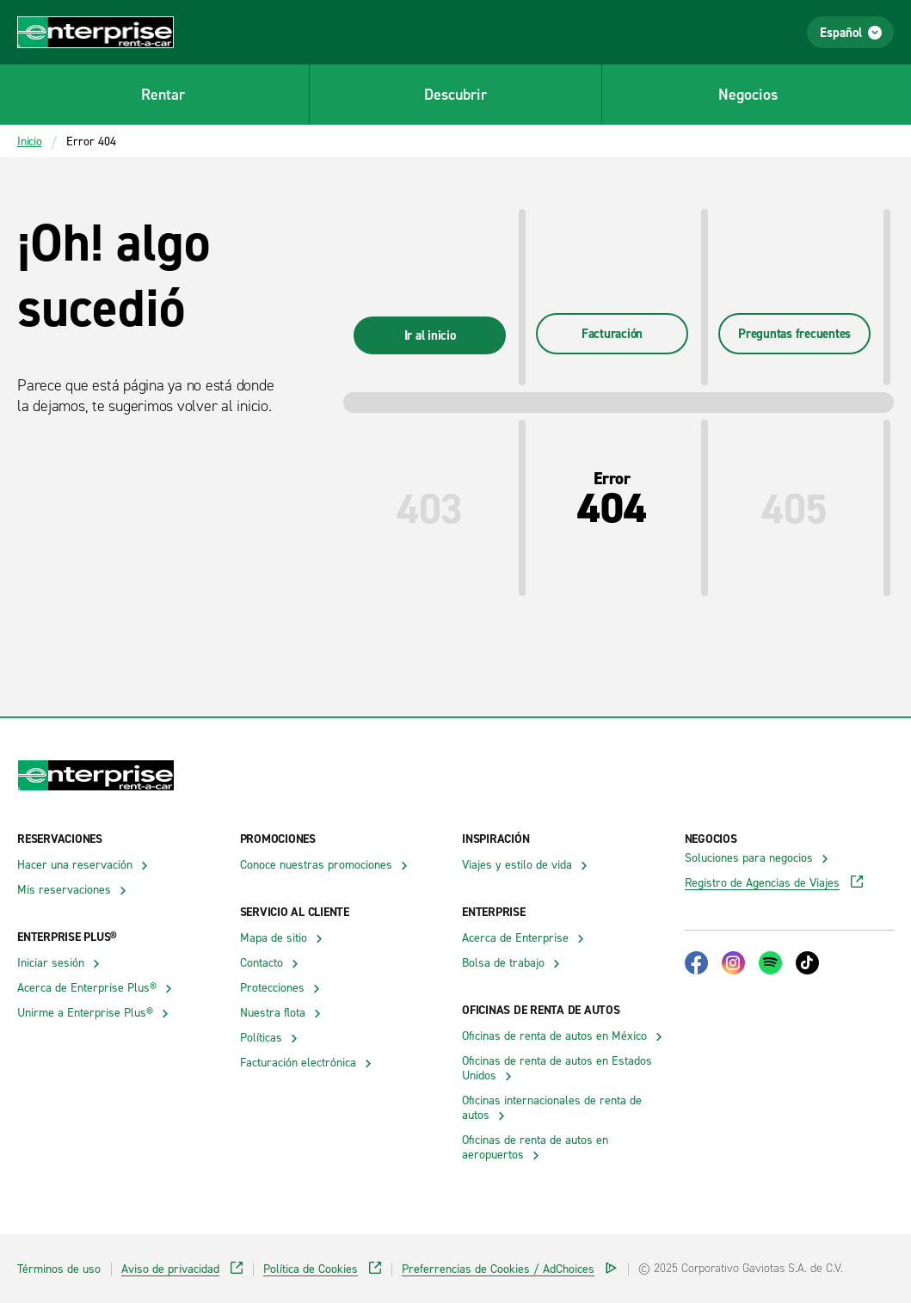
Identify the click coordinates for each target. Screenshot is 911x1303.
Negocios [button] (748, 94)
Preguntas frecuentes (794, 333)
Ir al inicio (430, 335)
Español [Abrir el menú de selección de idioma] (851, 32)
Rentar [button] (163, 94)
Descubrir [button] (455, 94)
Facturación (612, 333)
